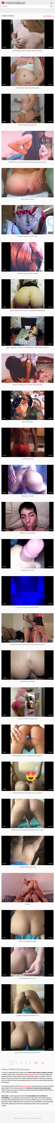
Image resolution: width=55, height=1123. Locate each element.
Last (42, 1063)
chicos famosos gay (25, 1086)
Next (35, 1063)
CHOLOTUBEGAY (13, 3)
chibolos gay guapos (29, 1074)
